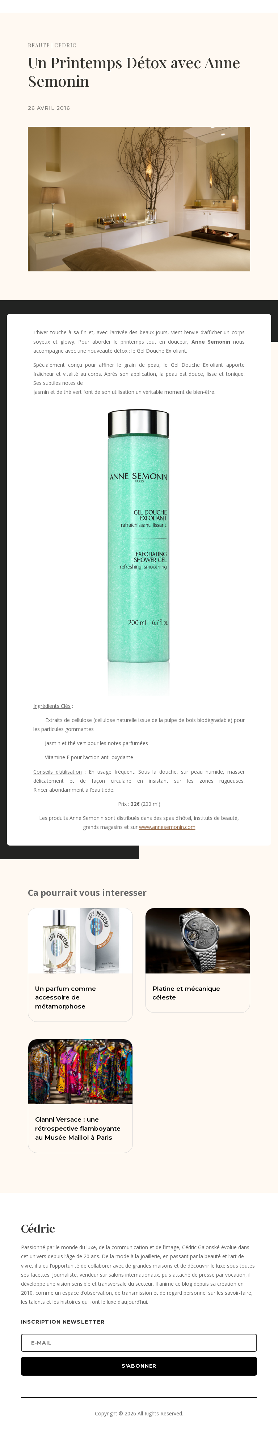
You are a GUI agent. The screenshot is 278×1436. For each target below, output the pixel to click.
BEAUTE (39, 45)
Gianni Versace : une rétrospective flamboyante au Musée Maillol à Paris (78, 1128)
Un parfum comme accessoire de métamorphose (65, 997)
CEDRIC (65, 45)
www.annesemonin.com (167, 827)
